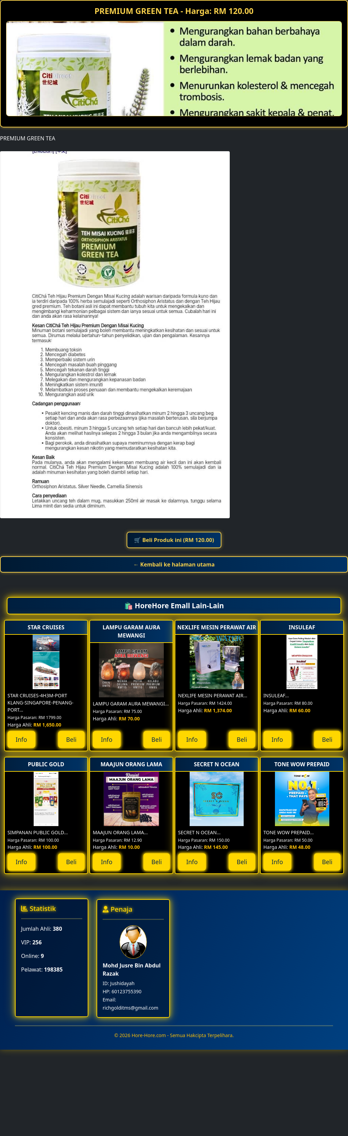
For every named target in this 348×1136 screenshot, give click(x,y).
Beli (71, 739)
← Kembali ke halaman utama (173, 564)
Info (21, 739)
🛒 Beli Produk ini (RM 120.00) (174, 540)
